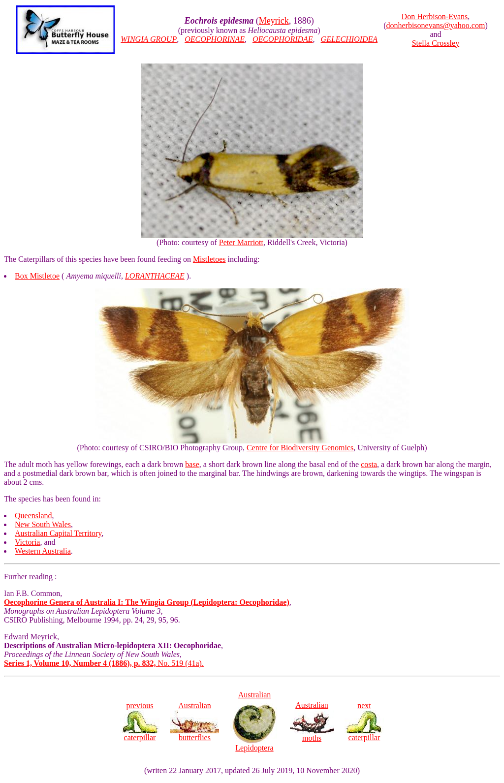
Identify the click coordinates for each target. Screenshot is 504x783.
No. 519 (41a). (104, 663)
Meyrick (274, 21)
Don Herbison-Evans (435, 16)
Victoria (27, 542)
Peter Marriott (241, 242)
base (192, 464)
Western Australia (43, 551)
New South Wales (43, 524)
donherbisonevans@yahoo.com (435, 25)
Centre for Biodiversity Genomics (300, 447)
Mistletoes (209, 259)
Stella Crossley (435, 43)
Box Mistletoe (37, 276)
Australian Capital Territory (58, 533)
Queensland (33, 515)
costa (369, 464)
